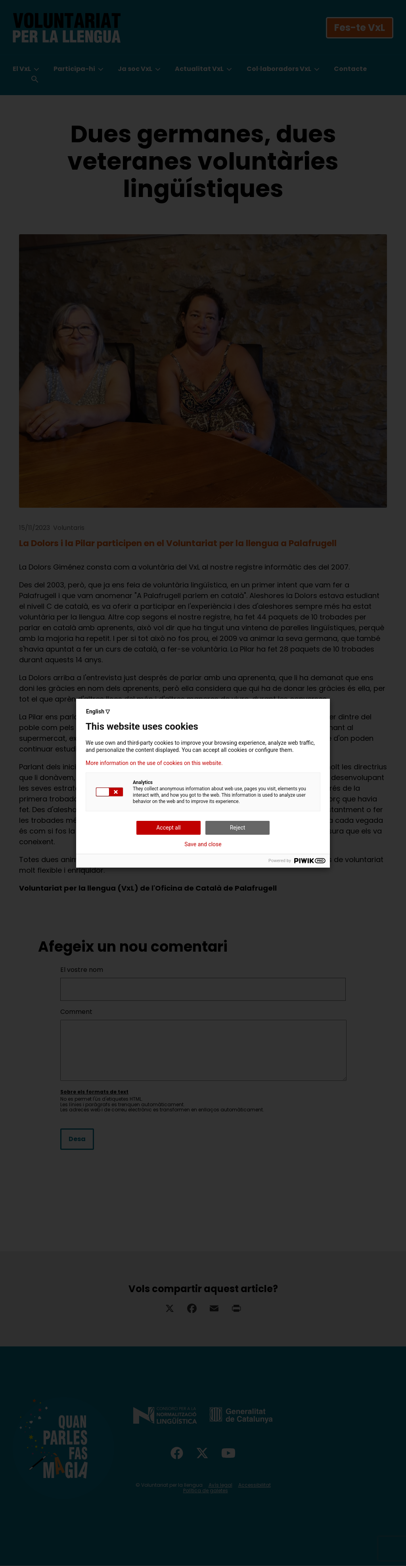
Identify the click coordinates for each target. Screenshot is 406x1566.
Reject (237, 827)
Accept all (168, 827)
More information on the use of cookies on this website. (154, 763)
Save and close (203, 844)
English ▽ (98, 711)
